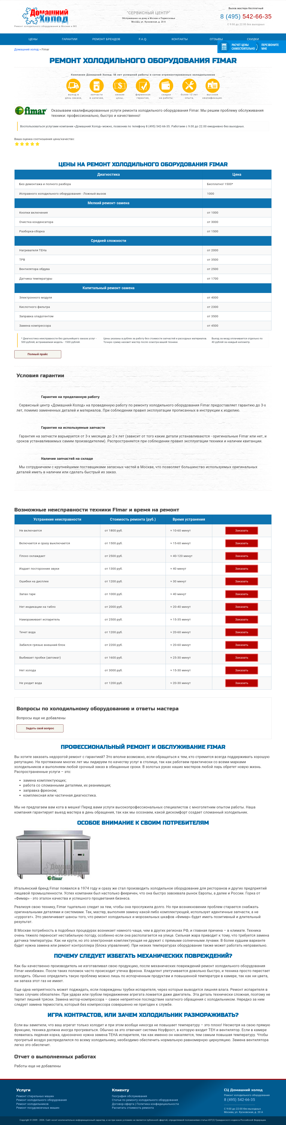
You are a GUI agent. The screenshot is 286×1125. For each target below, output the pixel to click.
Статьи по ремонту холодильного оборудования (145, 1100)
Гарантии (69, 39)
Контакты (180, 39)
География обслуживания (129, 1096)
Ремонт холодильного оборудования (41, 1100)
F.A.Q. (143, 39)
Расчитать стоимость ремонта (133, 1107)
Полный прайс (38, 354)
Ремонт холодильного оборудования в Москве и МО (45, 26)
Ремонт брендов (106, 39)
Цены (33, 39)
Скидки (253, 39)
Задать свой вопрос (40, 728)
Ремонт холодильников (32, 1104)
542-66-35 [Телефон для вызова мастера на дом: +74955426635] (246, 16)
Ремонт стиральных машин (35, 1096)
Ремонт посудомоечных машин (37, 1107)
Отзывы (216, 39)
